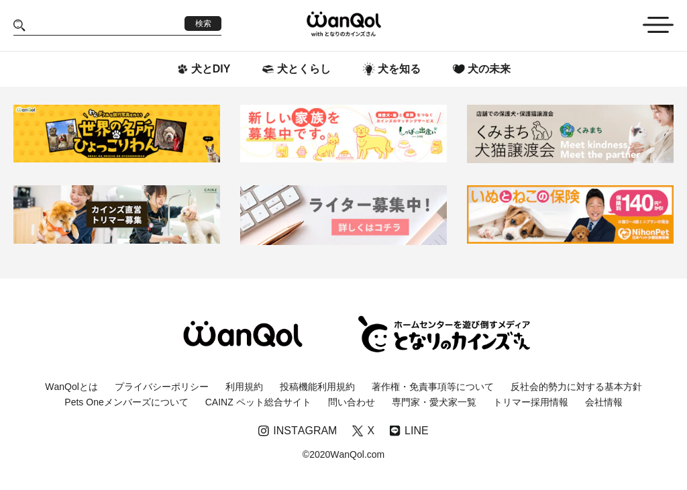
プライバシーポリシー (162, 386)
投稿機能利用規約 (317, 386)
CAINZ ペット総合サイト (258, 402)
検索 (203, 23)
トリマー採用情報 (530, 402)
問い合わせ (351, 402)
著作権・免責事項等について (433, 386)
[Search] (104, 25)
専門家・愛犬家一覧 (434, 402)
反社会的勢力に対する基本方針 (576, 386)
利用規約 (244, 386)
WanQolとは (71, 386)
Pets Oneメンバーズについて (126, 402)
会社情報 (604, 402)
